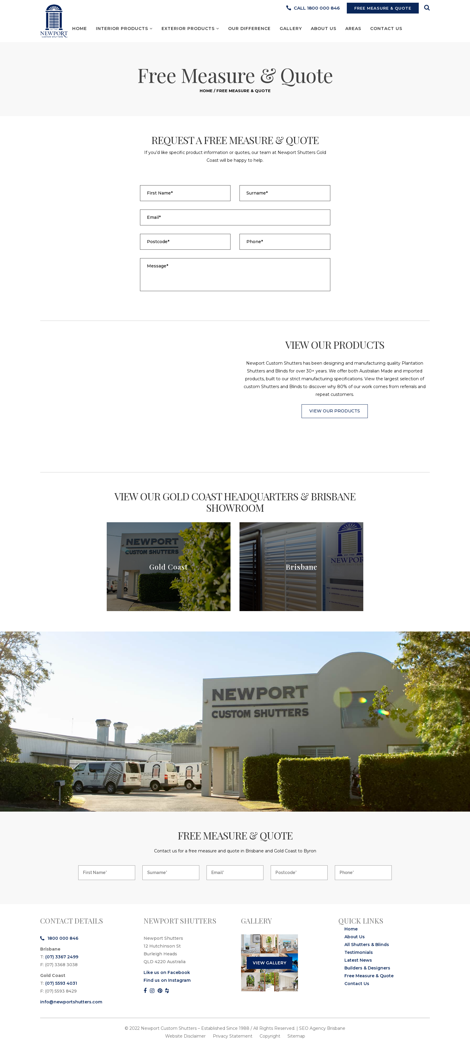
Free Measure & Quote (369, 975)
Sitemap (296, 1036)
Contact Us (356, 983)
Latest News (358, 960)
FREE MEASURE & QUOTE (382, 8)
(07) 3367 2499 (61, 957)
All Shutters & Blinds (366, 944)
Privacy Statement (232, 1036)
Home (206, 90)
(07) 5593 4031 (61, 983)
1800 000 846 (59, 938)
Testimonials (358, 952)
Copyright (270, 1036)
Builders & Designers (367, 968)
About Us (354, 936)
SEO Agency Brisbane (322, 1028)
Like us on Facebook (167, 972)
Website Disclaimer (185, 1036)
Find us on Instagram (167, 980)
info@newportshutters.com (71, 1002)
